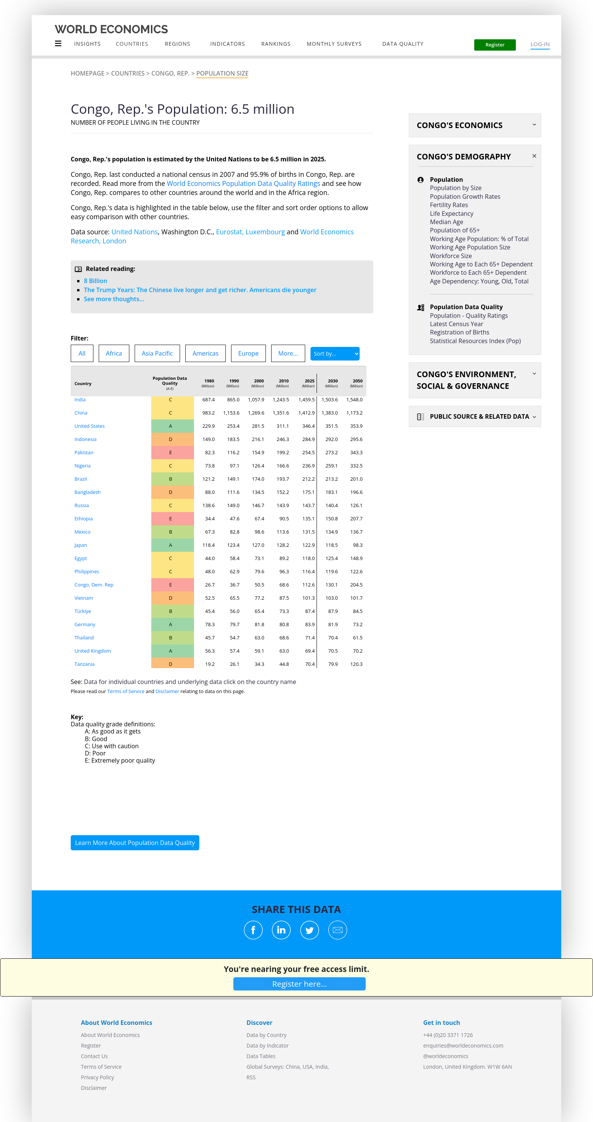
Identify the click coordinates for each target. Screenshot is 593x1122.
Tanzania (85, 664)
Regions (177, 43)
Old (506, 281)
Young (489, 281)
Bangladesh (88, 492)
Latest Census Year (456, 324)
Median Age (446, 222)
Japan (81, 545)
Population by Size (455, 188)
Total (522, 281)
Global (254, 1066)
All (82, 353)
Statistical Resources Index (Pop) (475, 341)
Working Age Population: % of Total (479, 239)
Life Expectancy (451, 213)
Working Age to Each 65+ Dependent (481, 264)
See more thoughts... (114, 299)
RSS (251, 1077)
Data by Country (267, 1034)
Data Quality (403, 43)
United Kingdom (93, 650)
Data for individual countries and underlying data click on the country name (190, 682)
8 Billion (95, 281)
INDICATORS (227, 43)
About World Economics (110, 1034)
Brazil (81, 478)
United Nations (135, 231)
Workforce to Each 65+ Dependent (478, 272)
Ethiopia (84, 518)
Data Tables (261, 1056)
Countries (128, 73)
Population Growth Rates (465, 196)
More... (288, 353)
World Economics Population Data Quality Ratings (243, 183)
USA (308, 1066)
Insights (87, 43)
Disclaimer (167, 691)
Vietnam (84, 597)
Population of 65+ (455, 230)
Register (91, 1045)
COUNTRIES (132, 43)
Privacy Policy (97, 1077)
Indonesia (85, 439)
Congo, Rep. (170, 73)
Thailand (84, 637)
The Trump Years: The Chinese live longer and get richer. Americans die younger (200, 290)
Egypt (81, 558)
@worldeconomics (446, 1056)
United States (90, 425)
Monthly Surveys (334, 43)
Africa (114, 353)
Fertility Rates (449, 205)
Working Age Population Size (470, 247)
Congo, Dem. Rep (94, 584)
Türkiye (83, 611)
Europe (248, 353)
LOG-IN (540, 44)
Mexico (82, 531)
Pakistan (84, 452)
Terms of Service (125, 691)
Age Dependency (453, 281)
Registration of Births (459, 332)
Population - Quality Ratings (469, 315)
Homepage (87, 73)
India (80, 399)
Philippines (87, 571)
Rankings (276, 43)
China (81, 412)
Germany (85, 624)
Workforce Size (451, 256)
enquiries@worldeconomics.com (463, 1045)
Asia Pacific (157, 353)
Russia (82, 505)
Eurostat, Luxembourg (250, 231)
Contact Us (94, 1056)
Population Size (222, 73)
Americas (205, 353)
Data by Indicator (268, 1045)
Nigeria (83, 465)
